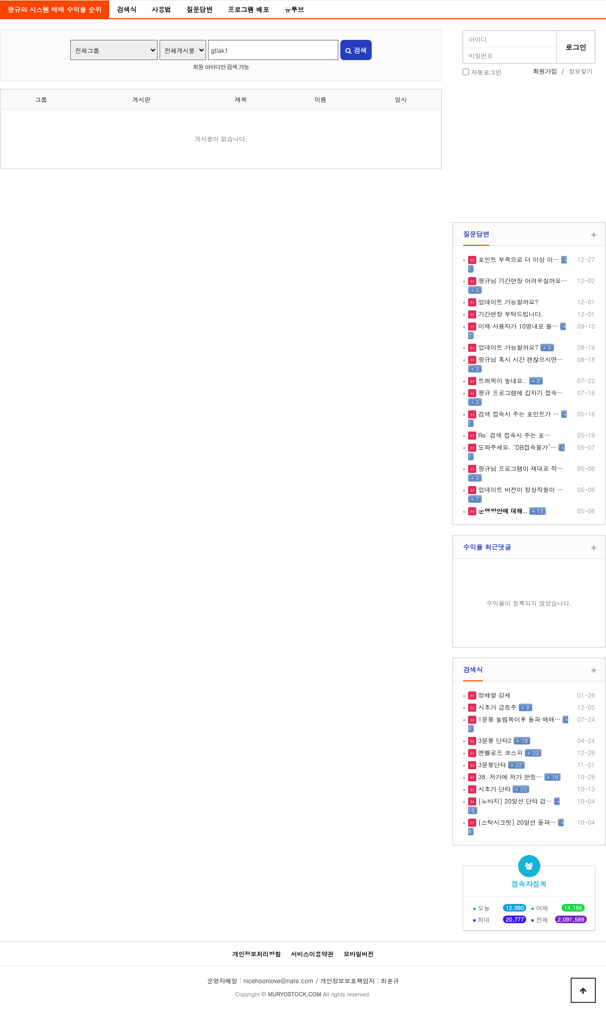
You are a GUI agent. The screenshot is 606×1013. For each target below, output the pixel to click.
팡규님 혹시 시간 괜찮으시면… (519, 359)
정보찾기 (581, 71)
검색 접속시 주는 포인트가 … (517, 413)
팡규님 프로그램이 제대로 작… (519, 468)
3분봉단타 (491, 764)
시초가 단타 (493, 788)
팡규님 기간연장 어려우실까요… (521, 280)
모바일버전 (358, 953)
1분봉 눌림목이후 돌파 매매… (518, 719)
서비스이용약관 (312, 953)
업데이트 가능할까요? (507, 301)
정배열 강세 (493, 694)
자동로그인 (486, 72)
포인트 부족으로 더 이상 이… (517, 259)
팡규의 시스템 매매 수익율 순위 (55, 9)
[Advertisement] (528, 150)
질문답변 (199, 9)
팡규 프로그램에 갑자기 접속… (519, 392)
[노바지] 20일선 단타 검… (514, 800)
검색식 (126, 9)
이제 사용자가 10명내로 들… (517, 326)
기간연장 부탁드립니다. (509, 313)
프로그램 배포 (248, 9)
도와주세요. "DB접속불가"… (516, 447)
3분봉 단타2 (494, 740)
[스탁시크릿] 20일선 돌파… (516, 822)
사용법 (161, 9)
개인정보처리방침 (256, 953)
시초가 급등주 (496, 707)
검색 (356, 50)
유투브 (294, 9)
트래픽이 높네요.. (501, 380)
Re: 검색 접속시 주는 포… (513, 435)
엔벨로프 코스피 (499, 752)
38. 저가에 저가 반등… (509, 776)
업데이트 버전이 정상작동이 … (519, 489)
